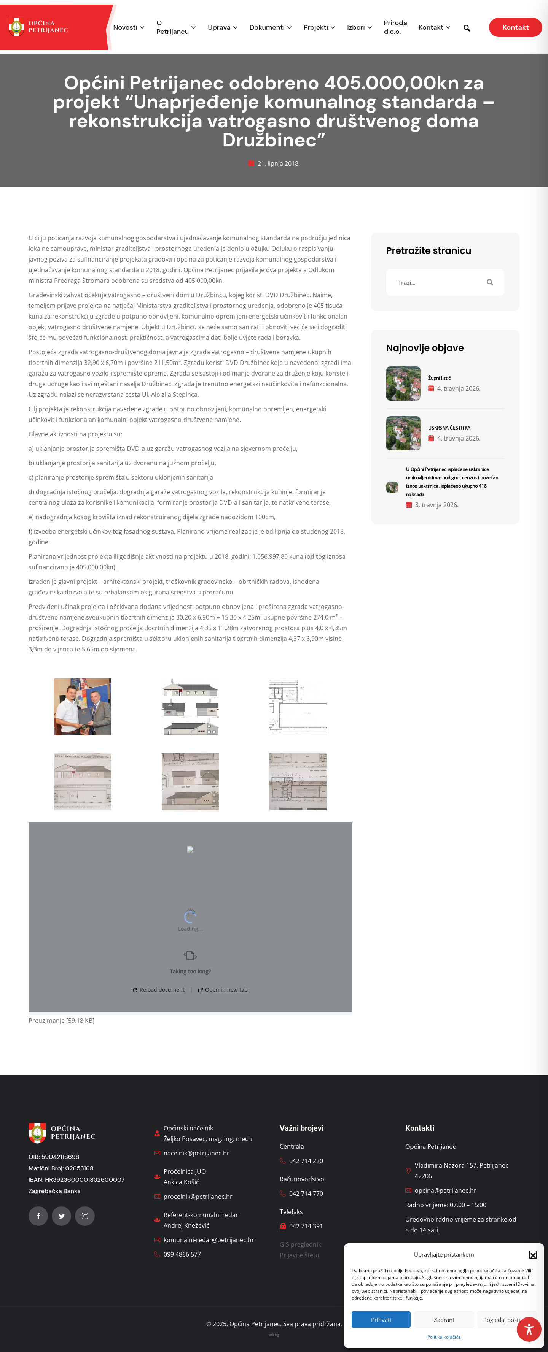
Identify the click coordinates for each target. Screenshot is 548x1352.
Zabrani (444, 1319)
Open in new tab (223, 989)
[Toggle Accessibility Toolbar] (529, 1329)
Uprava (219, 27)
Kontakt (431, 27)
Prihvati (381, 1319)
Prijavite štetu (299, 1255)
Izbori (356, 27)
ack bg (274, 1334)
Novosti (125, 27)
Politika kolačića (444, 1337)
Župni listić (439, 378)
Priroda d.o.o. (395, 27)
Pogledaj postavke (507, 1319)
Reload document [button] (159, 989)
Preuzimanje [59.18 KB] (61, 1020)
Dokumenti (267, 27)
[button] (533, 1254)
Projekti (316, 27)
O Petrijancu (172, 27)
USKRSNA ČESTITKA (449, 428)
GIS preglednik (300, 1244)
